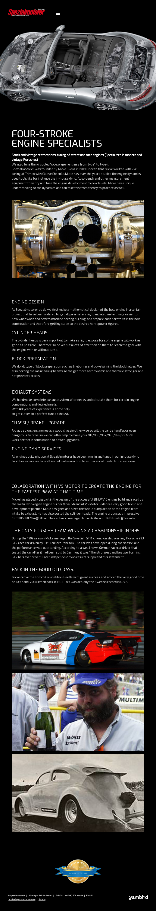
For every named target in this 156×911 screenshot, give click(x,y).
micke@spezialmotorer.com (22, 899)
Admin (42, 899)
